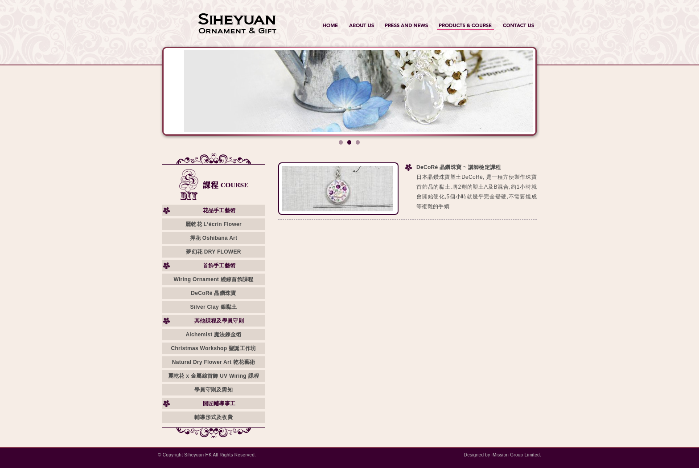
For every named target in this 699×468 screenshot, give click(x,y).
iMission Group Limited (516, 454)
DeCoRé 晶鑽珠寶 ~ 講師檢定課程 (458, 167)
